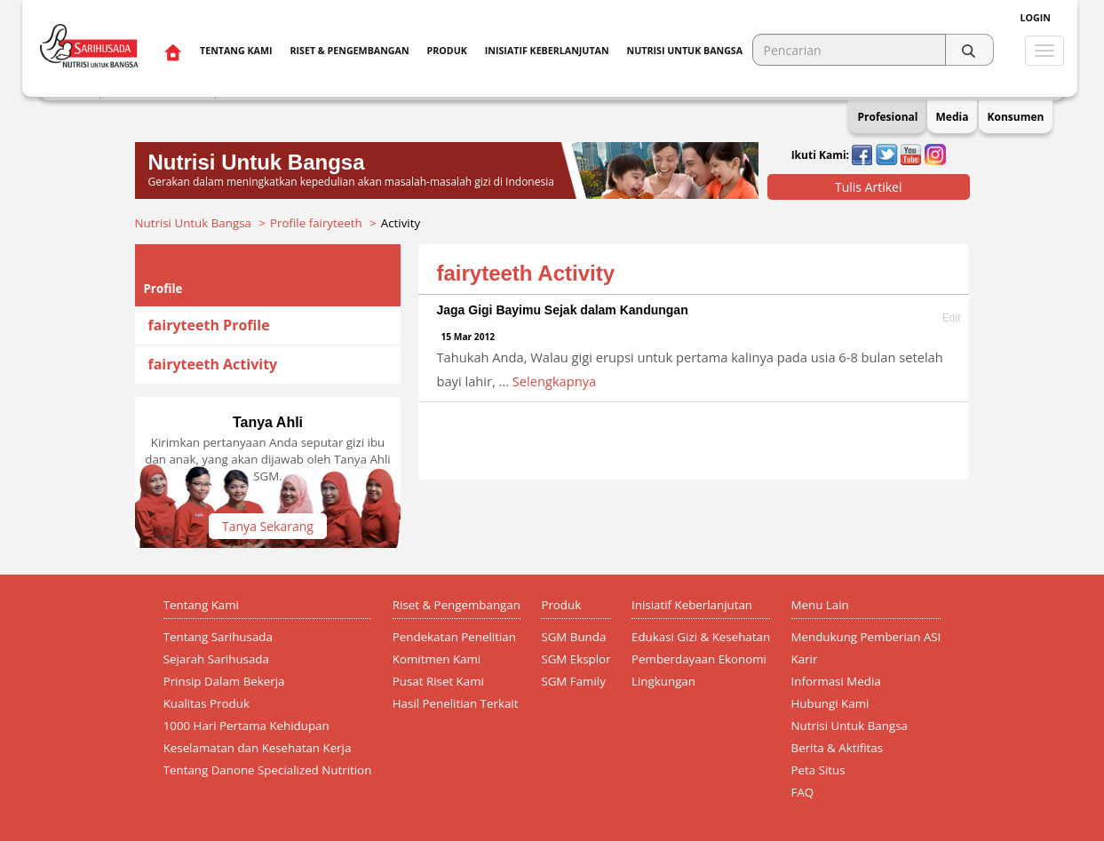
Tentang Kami (236, 50)
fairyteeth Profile (209, 325)
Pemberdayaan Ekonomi (698, 659)
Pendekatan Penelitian (454, 637)
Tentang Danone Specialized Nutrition (267, 770)
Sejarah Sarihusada (216, 659)
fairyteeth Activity (213, 364)
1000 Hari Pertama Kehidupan (246, 726)
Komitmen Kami (437, 659)
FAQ (802, 792)
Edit (951, 318)
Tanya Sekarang (268, 526)
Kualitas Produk (206, 703)
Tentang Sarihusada (218, 637)
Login (1036, 18)
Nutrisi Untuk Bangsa (193, 223)
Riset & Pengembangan (349, 50)
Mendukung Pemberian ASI (866, 637)
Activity (400, 223)
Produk (447, 50)
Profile (163, 289)
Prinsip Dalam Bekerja (224, 681)
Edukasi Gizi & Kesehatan (700, 637)
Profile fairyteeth (316, 223)
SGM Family (573, 681)
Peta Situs (818, 770)
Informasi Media (836, 681)
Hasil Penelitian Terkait (456, 703)
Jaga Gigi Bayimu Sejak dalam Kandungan (561, 310)
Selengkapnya (554, 381)
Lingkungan (663, 681)
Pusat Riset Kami (438, 681)
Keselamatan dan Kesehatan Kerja (257, 748)
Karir (804, 659)
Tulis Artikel (868, 187)
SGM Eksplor (575, 659)
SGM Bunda (573, 637)
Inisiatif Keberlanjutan (547, 50)
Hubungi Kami (830, 703)
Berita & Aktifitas (837, 748)
